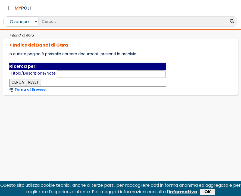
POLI (23, 8)
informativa (183, 192)
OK (207, 192)
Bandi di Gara (23, 35)
